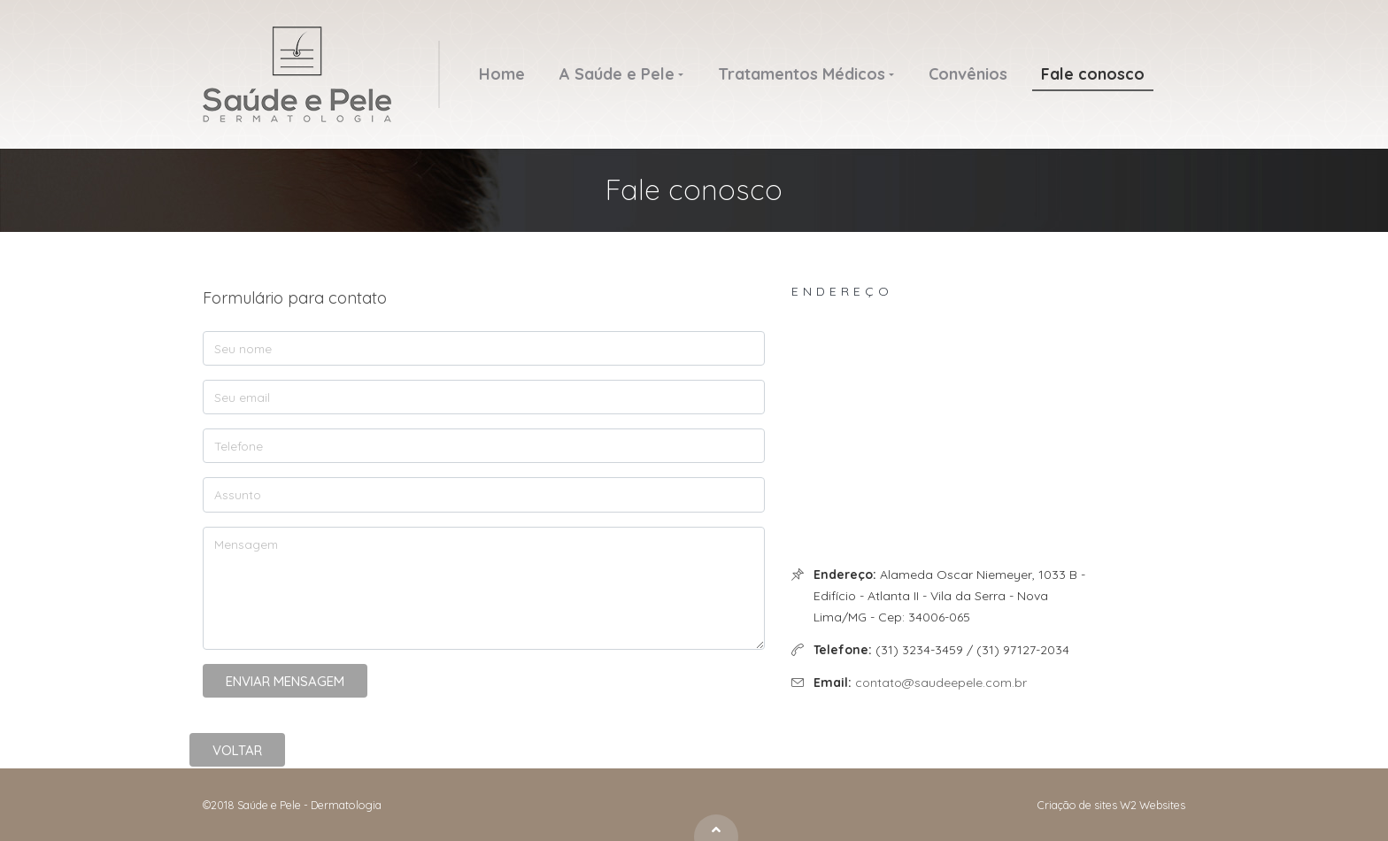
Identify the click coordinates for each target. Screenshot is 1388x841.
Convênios (968, 74)
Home (502, 74)
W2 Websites (1152, 805)
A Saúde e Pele (617, 74)
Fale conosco (1093, 74)
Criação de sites (1077, 805)
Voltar (237, 750)
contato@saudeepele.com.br (941, 683)
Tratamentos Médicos (801, 74)
